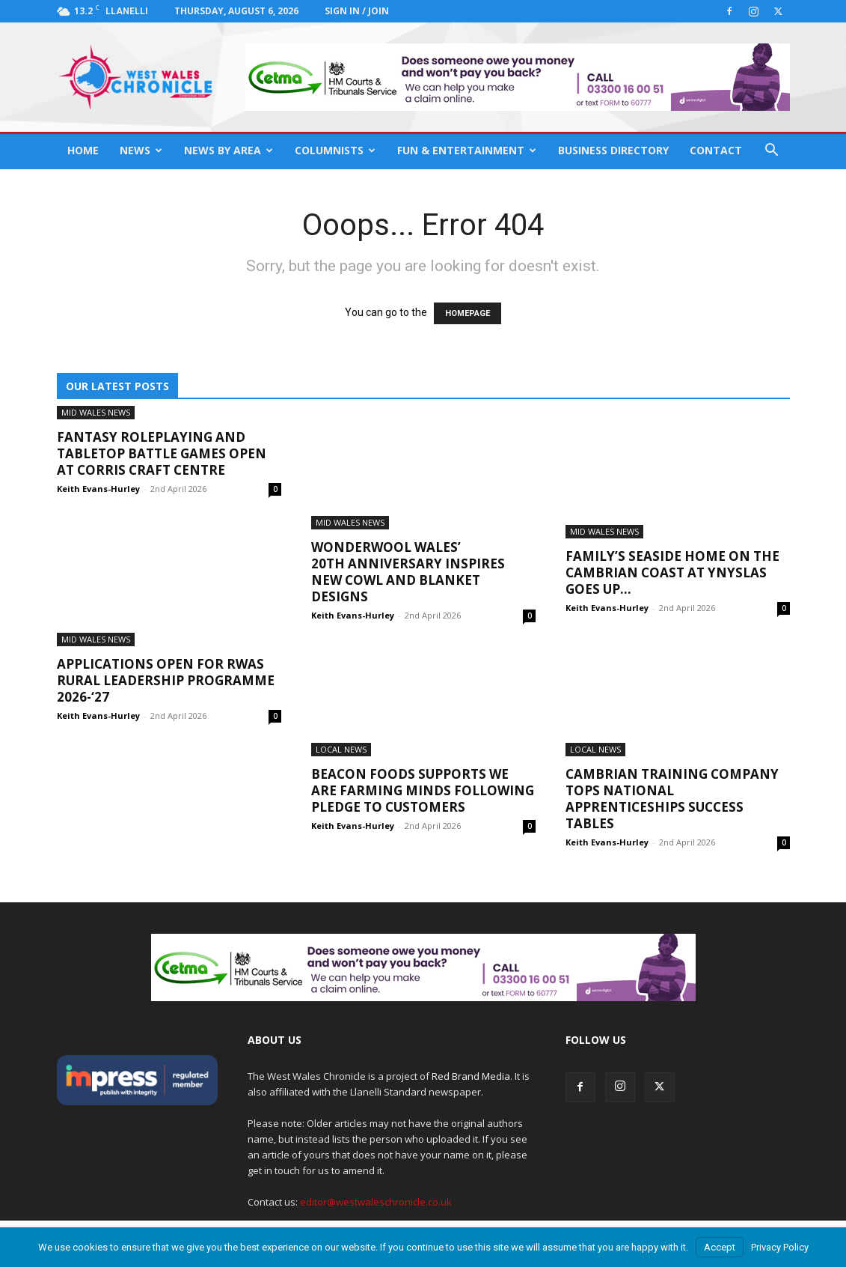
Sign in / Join (357, 10)
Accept (719, 1247)
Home (83, 150)
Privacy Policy (780, 1247)
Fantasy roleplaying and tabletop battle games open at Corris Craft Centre (161, 453)
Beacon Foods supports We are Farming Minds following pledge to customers (422, 790)
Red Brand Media (471, 1076)
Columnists (335, 150)
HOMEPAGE (467, 313)
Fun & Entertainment (466, 150)
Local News (341, 749)
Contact (716, 150)
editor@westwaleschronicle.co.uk (376, 1202)
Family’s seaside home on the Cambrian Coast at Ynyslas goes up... (672, 572)
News (141, 150)
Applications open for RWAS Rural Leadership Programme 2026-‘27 (166, 680)
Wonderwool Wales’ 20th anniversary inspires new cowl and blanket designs (408, 571)
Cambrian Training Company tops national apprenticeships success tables (672, 798)
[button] (772, 152)
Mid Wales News (95, 412)
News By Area (228, 150)
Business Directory (613, 150)
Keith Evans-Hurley (98, 488)
